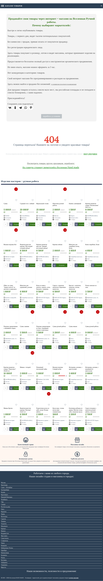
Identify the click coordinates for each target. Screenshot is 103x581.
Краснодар (4, 485)
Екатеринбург (5, 490)
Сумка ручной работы (59, 326)
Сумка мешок (73, 326)
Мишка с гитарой (25, 367)
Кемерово (4, 545)
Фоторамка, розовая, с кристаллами (75, 368)
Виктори (56, 257)
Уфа (2, 502)
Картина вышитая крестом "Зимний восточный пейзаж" (42, 246)
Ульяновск (4, 565)
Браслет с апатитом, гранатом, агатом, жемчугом (75, 287)
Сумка (5, 203)
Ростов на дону (5, 507)
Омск (2, 509)
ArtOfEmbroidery (92, 216)
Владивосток (5, 533)
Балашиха (4, 555)
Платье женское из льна (91, 286)
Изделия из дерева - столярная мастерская (49, 420)
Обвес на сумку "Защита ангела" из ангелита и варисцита (10, 287)
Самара (3, 504)
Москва (3, 482)
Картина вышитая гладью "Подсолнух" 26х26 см (10, 368)
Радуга (72, 216)
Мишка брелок (8, 408)
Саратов (3, 519)
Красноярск (4, 495)
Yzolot (7, 216)
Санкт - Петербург (6, 487)
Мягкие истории (9, 257)
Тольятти (3, 524)
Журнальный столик (42, 203)
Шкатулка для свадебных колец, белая (74, 246)
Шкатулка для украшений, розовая (26, 286)
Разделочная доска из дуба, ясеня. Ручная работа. (42, 409)
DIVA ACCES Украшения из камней (48, 297)
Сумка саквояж (24, 326)
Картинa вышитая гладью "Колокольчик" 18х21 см (92, 205)
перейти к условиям (51, 116)
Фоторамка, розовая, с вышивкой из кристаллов (92, 368)
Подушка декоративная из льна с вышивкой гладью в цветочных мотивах (43, 328)
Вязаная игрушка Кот (10, 244)
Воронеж (3, 512)
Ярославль (4, 536)
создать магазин (73, 578)
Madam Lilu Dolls (43, 379)
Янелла (56, 216)
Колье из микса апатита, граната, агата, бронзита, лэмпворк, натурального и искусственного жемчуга (43, 287)
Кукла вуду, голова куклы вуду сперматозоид (58, 409)
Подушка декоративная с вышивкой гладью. (11, 327)
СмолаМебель (25, 216)
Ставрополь (4, 541)
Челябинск (4, 499)
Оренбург (4, 550)
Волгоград (4, 516)
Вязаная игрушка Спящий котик (58, 368)
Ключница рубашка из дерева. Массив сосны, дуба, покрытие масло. (76, 409)
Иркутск (3, 567)
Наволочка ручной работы (58, 204)
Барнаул (3, 528)
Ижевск (3, 531)
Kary (23, 338)
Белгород (3, 560)
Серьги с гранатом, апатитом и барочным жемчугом (59, 287)
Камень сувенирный (75, 203)
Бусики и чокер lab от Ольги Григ (14, 297)
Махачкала (4, 526)
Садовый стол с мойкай (27, 203)
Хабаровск (4, 562)
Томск (3, 543)
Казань (3, 492)
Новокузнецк (5, 553)
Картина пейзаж (57, 244)
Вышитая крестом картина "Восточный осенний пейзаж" (26, 246)
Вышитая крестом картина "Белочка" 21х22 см (25, 409)
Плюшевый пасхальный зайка (41, 368)
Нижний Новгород (6, 497)
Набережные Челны (7, 548)
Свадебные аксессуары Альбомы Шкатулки (83, 257)
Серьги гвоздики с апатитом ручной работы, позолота (90, 409)
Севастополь (5, 538)
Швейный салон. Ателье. (94, 297)
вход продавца (90, 153)
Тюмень (3, 521)
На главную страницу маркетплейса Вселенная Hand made (51, 167)
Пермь (3, 514)
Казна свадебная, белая (92, 244)
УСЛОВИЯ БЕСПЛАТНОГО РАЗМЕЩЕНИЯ (63, 84)
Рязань (3, 558)
